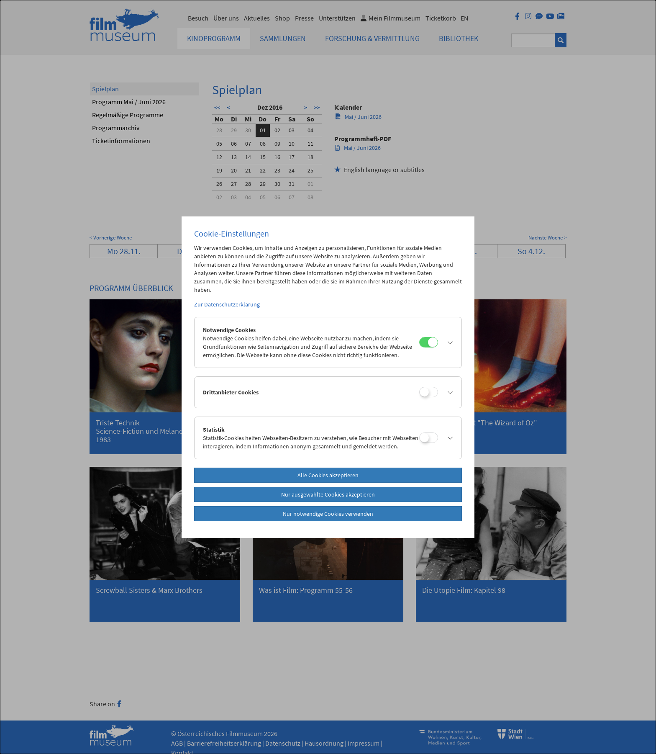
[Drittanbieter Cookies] (428, 392)
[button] (447, 342)
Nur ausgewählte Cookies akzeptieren (328, 494)
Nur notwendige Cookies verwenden (328, 513)
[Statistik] (428, 437)
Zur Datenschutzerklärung (227, 304)
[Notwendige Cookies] (428, 342)
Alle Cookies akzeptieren (328, 475)
